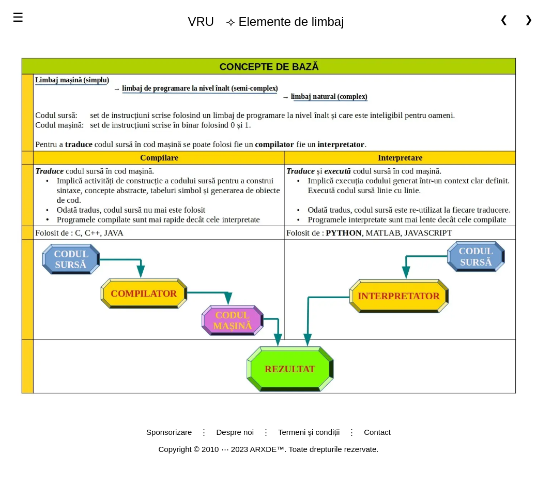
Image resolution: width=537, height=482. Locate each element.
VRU (201, 21)
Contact (377, 432)
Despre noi (235, 432)
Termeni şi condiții (309, 432)
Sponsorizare (169, 432)
